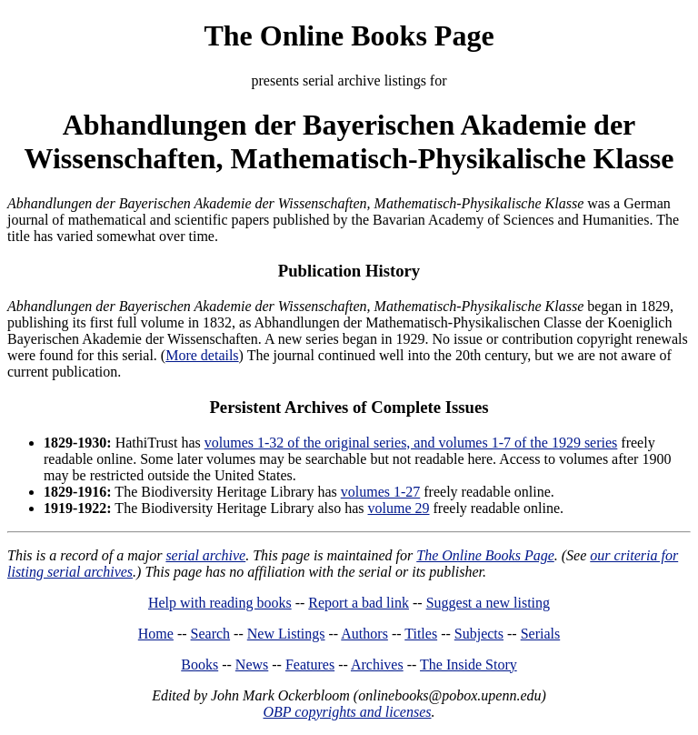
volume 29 (399, 508)
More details (201, 355)
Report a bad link (358, 602)
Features (309, 664)
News (251, 664)
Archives (377, 664)
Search (211, 633)
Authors (364, 633)
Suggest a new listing (488, 602)
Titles (420, 633)
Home (156, 633)
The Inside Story (468, 664)
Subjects (479, 633)
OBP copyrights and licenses (347, 712)
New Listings (286, 633)
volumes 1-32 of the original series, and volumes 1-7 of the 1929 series (411, 442)
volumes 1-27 (381, 491)
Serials (541, 633)
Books (199, 664)
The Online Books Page (349, 35)
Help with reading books (220, 602)
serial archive (205, 555)
